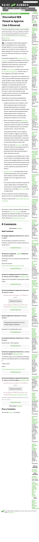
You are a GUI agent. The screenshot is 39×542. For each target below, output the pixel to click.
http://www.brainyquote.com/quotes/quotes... (14, 369)
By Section (34, 471)
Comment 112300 (24, 380)
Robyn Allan (24, 120)
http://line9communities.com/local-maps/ (13, 265)
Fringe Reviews (34, 495)
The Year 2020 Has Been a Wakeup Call (35, 222)
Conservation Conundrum (35, 377)
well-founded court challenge (9, 71)
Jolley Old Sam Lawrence (34, 134)
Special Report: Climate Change (11, 13)
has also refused (10, 69)
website (19, 253)
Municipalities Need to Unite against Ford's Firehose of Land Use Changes (35, 179)
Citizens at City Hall (14, 211)
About (5, 8)
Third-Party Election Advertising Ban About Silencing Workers (35, 50)
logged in (10, 412)
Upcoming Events (34, 506)
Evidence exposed (8, 171)
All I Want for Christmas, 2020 (34, 263)
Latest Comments (34, 482)
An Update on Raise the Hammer (35, 94)
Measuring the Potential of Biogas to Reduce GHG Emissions (35, 420)
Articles (34, 500)
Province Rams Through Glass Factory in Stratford (34, 311)
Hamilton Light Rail (34, 488)
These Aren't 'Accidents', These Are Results (35, 357)
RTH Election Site (34, 492)
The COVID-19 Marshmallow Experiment (35, 243)
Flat (21, 228)
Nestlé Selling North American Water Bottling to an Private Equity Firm (35, 113)
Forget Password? (30, 10)
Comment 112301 (17, 354)
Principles (10, 8)
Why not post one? (34, 21)
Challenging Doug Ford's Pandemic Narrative (35, 201)
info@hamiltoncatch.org (18, 218)
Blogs (33, 501)
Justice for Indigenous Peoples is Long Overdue (35, 30)
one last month (22, 189)
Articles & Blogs (34, 503)
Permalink (13, 247)
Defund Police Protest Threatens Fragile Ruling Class (35, 397)
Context (19, 247)
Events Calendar (35, 12)
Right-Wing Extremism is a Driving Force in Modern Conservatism (35, 155)
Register (5, 10)
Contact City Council (35, 485)
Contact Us (11, 512)
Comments (23, 8)
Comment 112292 (24, 276)
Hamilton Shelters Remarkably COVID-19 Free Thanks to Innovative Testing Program (35, 286)
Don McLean (6, 38)
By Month (34, 469)
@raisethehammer (35, 508)
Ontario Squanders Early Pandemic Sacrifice (34, 446)
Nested (18, 228)
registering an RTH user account (18, 307)
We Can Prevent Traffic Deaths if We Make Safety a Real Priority (35, 333)
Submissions (31, 8)
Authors (17, 8)
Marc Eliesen (18, 145)
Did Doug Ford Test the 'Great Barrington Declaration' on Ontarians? (35, 72)
